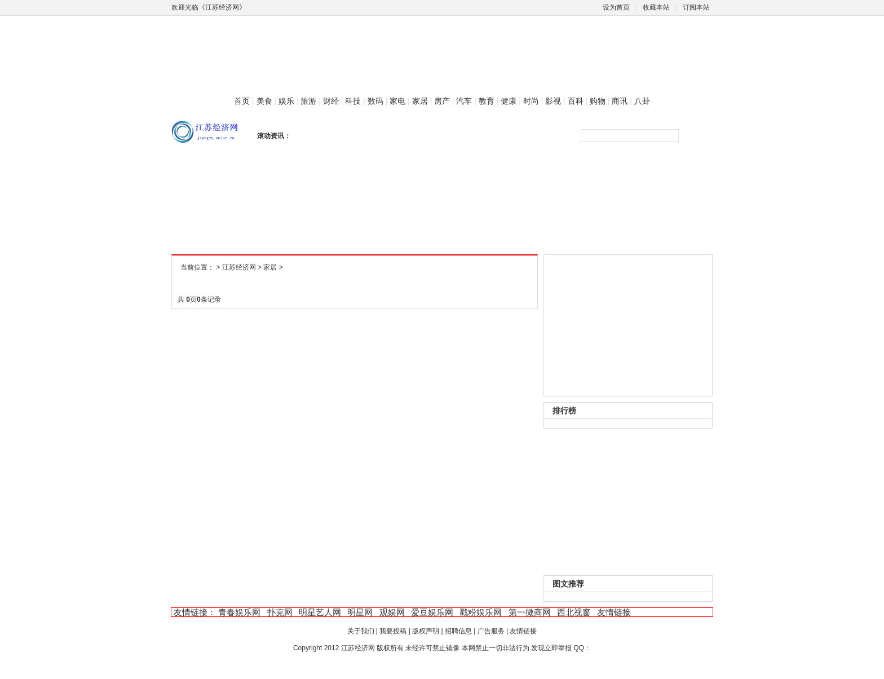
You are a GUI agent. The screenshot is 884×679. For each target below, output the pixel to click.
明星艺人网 (320, 612)
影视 (553, 100)
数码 (375, 100)
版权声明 (425, 631)
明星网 (360, 612)
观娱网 (392, 612)
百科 (576, 100)
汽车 (464, 100)
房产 (442, 100)
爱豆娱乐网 (432, 612)
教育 (486, 100)
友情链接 (614, 612)
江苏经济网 (239, 267)
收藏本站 (656, 7)
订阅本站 (696, 7)
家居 (420, 100)
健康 (508, 100)
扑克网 (280, 612)
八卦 (642, 100)
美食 (264, 100)
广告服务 (491, 631)
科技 (353, 100)
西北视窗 (574, 612)
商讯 (619, 100)
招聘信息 (458, 631)
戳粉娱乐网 (480, 612)
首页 (242, 100)
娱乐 (286, 100)
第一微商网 (530, 612)
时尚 (531, 100)
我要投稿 (392, 631)
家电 (397, 100)
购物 (597, 100)
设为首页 (616, 7)
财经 (331, 100)
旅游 (308, 100)
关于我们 (360, 631)
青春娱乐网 (239, 612)
